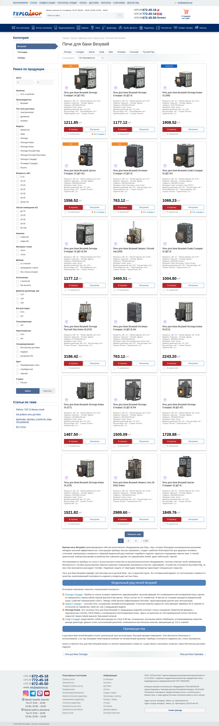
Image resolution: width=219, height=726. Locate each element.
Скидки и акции (47, 3)
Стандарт (80, 52)
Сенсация (134, 52)
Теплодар (22, 52)
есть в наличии (27, 94)
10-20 (22, 215)
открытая (24, 237)
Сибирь (21, 58)
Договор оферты (110, 709)
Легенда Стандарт (28, 159)
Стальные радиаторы (71, 703)
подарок (24, 352)
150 (22, 303)
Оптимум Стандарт (29, 163)
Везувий (21, 46)
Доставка (94, 3)
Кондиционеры (68, 689)
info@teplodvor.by (185, 3)
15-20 (22, 185)
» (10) (145, 541)
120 (22, 298)
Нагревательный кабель (72, 709)
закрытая (24, 241)
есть (22, 312)
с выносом (25, 281)
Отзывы (106, 703)
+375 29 (145, 10)
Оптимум (121, 52)
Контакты (106, 3)
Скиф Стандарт (72, 619)
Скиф (101, 52)
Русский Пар (148, 52)
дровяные (24, 116)
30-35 (22, 198)
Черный (24, 373)
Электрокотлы (68, 682)
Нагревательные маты (71, 706)
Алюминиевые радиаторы (73, 699)
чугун (22, 250)
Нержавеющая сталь (29, 365)
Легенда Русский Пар (30, 151)
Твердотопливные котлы (72, 686)
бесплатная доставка (30, 347)
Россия (23, 382)
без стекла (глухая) (29, 272)
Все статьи (21, 427)
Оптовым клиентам (111, 713)
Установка (107, 706)
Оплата (83, 3)
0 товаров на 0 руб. (186, 17)
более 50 (24, 202)
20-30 (22, 219)
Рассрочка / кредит (67, 3)
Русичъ (23, 167)
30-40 (22, 223)
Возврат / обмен (110, 699)
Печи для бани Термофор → (193, 654)
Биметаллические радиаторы (74, 696)
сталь (23, 254)
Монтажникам (20, 3)
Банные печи (67, 713)
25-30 (22, 193)
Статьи (33, 3)
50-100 (23, 228)
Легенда (24, 138)
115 (22, 294)
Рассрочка (94, 129)
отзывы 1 (98, 134)
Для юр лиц (133, 3)
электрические (27, 112)
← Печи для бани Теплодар (75, 654)
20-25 (22, 189)
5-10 (22, 177)
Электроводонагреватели (73, 693)
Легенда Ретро (27, 146)
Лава (22, 134)
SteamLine (25, 130)
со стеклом (25, 263)
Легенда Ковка (27, 142)
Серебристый (26, 369)
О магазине (119, 3)
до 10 (22, 211)
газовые (24, 121)
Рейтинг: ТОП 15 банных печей (30, 409)
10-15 (22, 181)
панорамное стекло (29, 268)
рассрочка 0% (26, 356)
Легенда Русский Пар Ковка (33, 155)
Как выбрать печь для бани (28, 414)
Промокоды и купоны (112, 696)
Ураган (92, 52)
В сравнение (74, 134)
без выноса (25, 285)
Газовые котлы (68, 679)
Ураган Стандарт (73, 604)
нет (21, 316)
